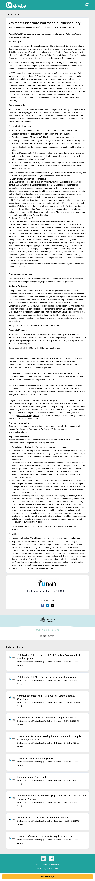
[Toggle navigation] (87, 5)
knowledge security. (58, 565)
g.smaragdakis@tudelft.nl (20, 432)
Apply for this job (47, 877)
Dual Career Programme (28, 416)
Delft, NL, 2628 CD (59, 27)
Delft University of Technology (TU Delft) (24, 27)
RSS (38, 865)
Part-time (58, 702)
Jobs (45, 865)
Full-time (46, 27)
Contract (57, 662)
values (56, 200)
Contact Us (54, 865)
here (15, 264)
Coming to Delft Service (60, 403)
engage (76, 200)
